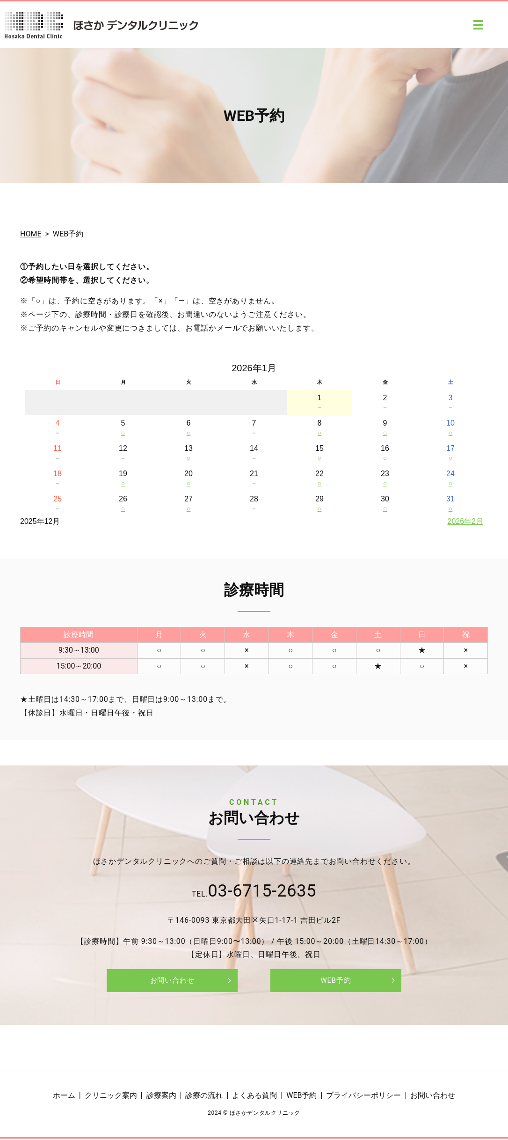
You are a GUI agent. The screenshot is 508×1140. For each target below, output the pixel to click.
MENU (478, 25)
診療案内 (161, 1096)
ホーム (64, 1096)
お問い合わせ (172, 981)
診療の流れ (204, 1096)
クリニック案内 (111, 1096)
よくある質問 (254, 1096)
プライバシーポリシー (363, 1096)
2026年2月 (466, 521)
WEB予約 (335, 981)
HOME (30, 233)
